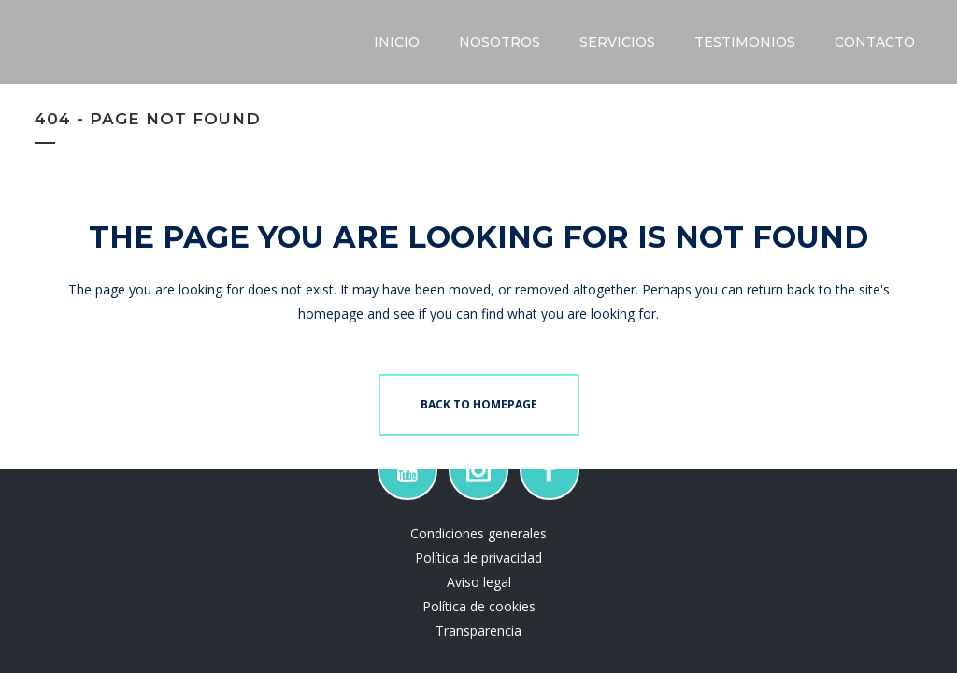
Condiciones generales (478, 533)
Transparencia (478, 630)
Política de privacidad (478, 557)
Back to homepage (479, 404)
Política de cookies (479, 606)
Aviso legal (479, 582)
